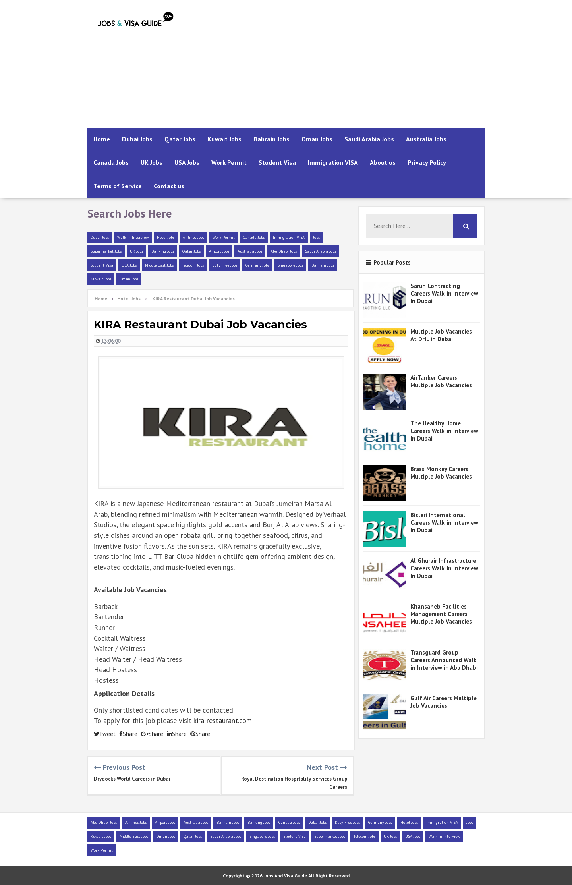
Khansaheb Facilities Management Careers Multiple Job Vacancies (441, 614)
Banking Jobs (162, 251)
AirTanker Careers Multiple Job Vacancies (441, 381)
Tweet (105, 734)
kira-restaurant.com (222, 720)
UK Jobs (151, 162)
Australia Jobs (426, 139)
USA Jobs (186, 162)
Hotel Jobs (165, 237)
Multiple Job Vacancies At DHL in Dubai (441, 335)
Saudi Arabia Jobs (369, 139)
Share (128, 734)
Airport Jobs (219, 251)
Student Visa (277, 162)
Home (101, 139)
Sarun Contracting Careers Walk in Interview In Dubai (444, 293)
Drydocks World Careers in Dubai (132, 778)
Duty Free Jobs (224, 265)
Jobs (316, 237)
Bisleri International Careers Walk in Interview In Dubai (444, 522)
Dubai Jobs (137, 139)
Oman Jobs (316, 139)
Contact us (169, 186)
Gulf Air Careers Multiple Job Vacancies (443, 701)
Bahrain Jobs (271, 139)
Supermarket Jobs (106, 251)
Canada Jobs (111, 162)
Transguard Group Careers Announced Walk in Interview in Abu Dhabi (444, 660)
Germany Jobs (257, 265)
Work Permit (229, 162)
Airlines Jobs (193, 237)
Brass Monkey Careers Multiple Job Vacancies (441, 472)
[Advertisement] (340, 64)
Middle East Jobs (159, 265)
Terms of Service (117, 186)
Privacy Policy (427, 162)
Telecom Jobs (193, 265)
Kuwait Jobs (224, 139)
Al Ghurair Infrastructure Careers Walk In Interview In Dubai (444, 568)
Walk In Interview (133, 237)
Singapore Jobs (290, 265)
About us (383, 162)
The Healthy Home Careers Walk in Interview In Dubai (444, 430)
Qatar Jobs (179, 139)
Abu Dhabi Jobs (284, 251)
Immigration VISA (333, 162)
